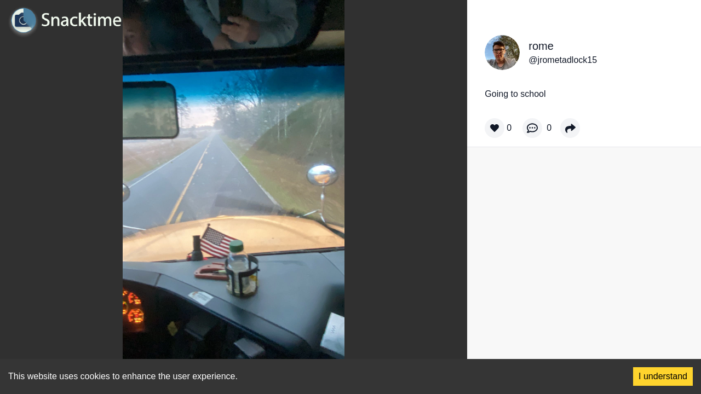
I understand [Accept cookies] (663, 376)
